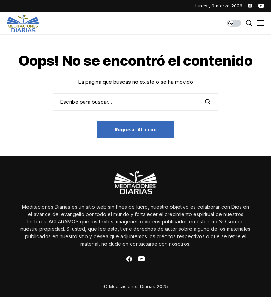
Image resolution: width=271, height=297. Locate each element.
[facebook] (250, 6)
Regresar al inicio (135, 129)
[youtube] (261, 6)
